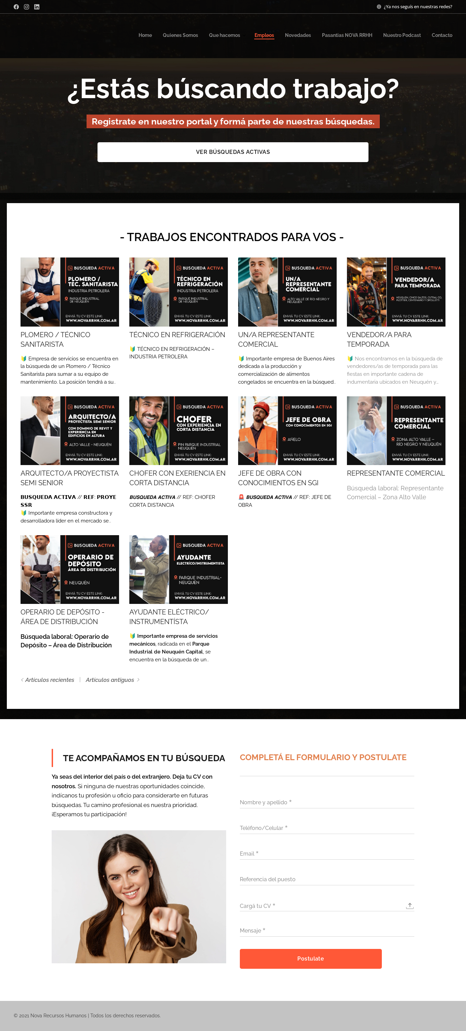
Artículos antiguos (110, 679)
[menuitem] (374, 35)
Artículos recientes (49, 679)
